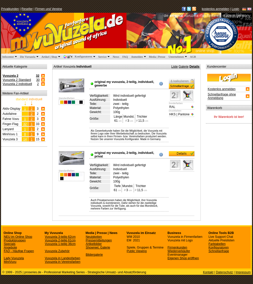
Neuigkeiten (94, 237)
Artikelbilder (94, 244)
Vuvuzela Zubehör (57, 251)
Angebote (10, 247)
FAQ (125, 56)
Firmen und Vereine (48, 9)
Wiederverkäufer (178, 251)
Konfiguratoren (79, 56)
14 (25, 139)
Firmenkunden (177, 247)
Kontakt (208, 272)
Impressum (243, 272)
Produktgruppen (15, 240)
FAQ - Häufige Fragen (19, 251)
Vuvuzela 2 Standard (17, 80)
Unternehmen (178, 56)
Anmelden (139, 56)
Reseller (27, 9)
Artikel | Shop (51, 56)
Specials (9, 244)
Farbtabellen (217, 244)
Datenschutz (224, 272)
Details (194, 66)
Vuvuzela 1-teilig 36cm (60, 244)
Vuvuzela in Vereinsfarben (62, 262)
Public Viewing (137, 251)
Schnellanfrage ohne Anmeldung (222, 96)
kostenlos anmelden (215, 9)
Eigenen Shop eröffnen (183, 258)
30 (37, 80)
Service (104, 56)
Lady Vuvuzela (14, 258)
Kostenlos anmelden (222, 89)
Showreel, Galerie (98, 247)
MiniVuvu (10, 262)
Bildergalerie (94, 254)
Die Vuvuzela (29, 56)
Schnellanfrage (218, 251)
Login (235, 9)
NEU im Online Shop (18, 237)
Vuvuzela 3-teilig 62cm (60, 237)
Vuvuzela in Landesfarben (62, 258)
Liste (174, 66)
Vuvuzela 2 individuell (17, 84)
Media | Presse (157, 56)
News (116, 56)
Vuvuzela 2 (10, 76)
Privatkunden (10, 9)
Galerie (184, 66)
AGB (193, 56)
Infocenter (10, 56)
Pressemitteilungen (99, 240)
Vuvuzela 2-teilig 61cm (60, 240)
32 (37, 76)
